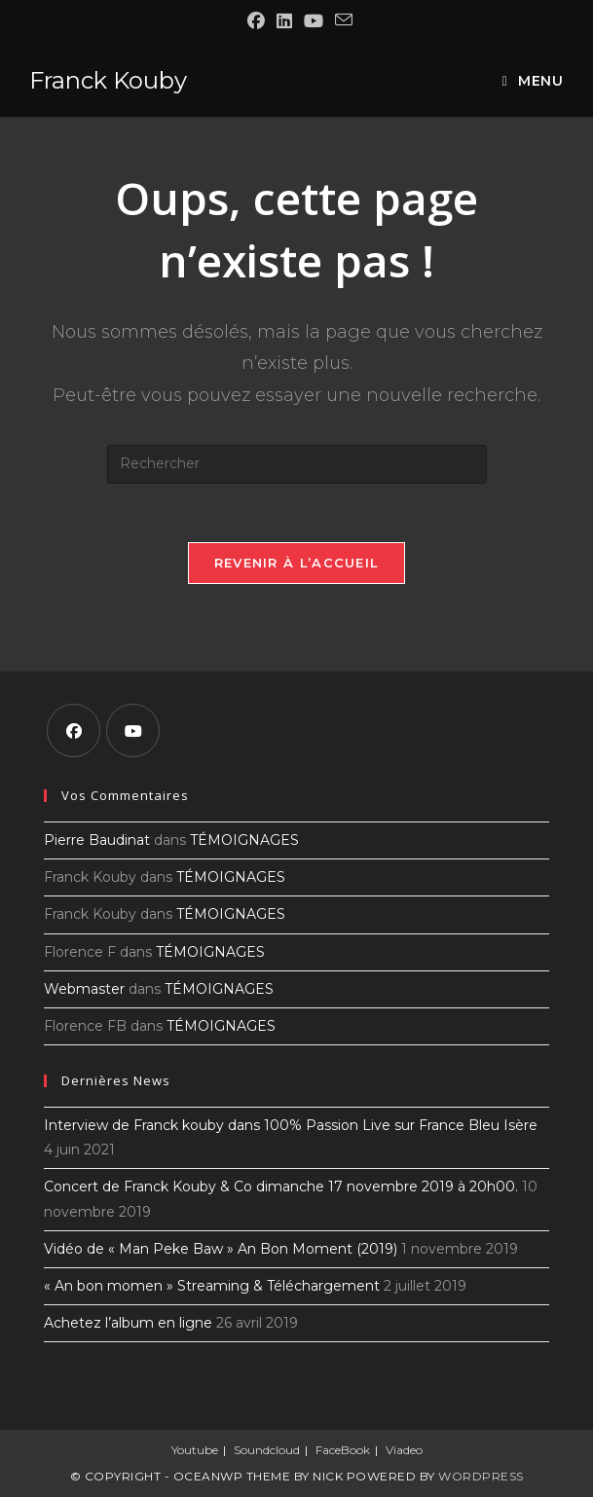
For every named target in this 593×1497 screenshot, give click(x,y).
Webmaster (84, 989)
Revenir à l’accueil (297, 562)
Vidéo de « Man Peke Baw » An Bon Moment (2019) (220, 1249)
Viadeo (404, 1449)
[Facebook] (73, 730)
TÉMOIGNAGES (244, 840)
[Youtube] (133, 730)
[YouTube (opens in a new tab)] (313, 21)
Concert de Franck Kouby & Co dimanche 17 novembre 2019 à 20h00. (281, 1186)
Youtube (194, 1449)
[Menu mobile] (533, 81)
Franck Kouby (108, 80)
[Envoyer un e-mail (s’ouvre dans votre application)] (340, 20)
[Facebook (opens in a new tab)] (256, 21)
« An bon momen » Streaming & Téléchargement (212, 1286)
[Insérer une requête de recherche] (297, 464)
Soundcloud (267, 1449)
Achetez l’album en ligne (128, 1323)
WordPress (481, 1476)
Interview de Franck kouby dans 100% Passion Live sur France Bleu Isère (290, 1125)
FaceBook (342, 1449)
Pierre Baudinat (97, 840)
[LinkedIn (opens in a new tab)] (284, 21)
